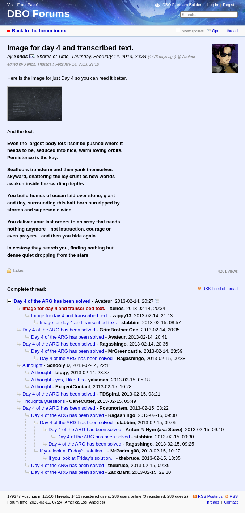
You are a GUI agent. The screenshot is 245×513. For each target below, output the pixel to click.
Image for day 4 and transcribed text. (70, 315)
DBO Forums (38, 13)
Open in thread (225, 31)
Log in (212, 5)
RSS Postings (210, 496)
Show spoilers (193, 31)
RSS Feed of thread (220, 288)
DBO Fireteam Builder (182, 5)
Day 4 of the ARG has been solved (52, 301)
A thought (32, 365)
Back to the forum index (39, 30)
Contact (231, 502)
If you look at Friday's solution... (73, 451)
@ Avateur (186, 56)
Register (230, 5)
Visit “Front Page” (22, 5)
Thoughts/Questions (43, 401)
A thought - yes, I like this (57, 379)
